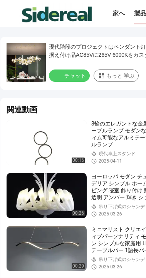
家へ (118, 13)
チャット (70, 75)
